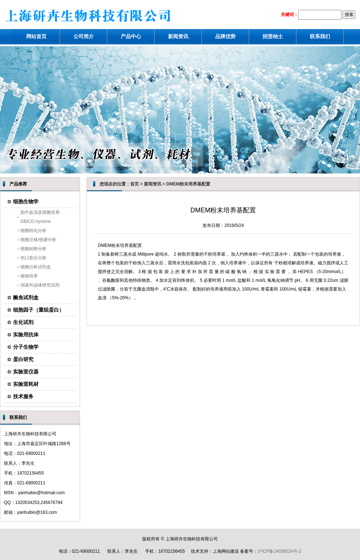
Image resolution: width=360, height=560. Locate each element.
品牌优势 (225, 36)
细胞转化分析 (33, 230)
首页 (134, 184)
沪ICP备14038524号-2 (279, 551)
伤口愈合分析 (33, 257)
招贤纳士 (273, 36)
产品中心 (131, 36)
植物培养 (29, 276)
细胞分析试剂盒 (35, 266)
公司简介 (83, 36)
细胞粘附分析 (33, 248)
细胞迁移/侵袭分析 (38, 239)
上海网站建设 (226, 551)
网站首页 (36, 36)
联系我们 (320, 36)
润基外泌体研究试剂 (40, 285)
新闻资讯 (178, 36)
